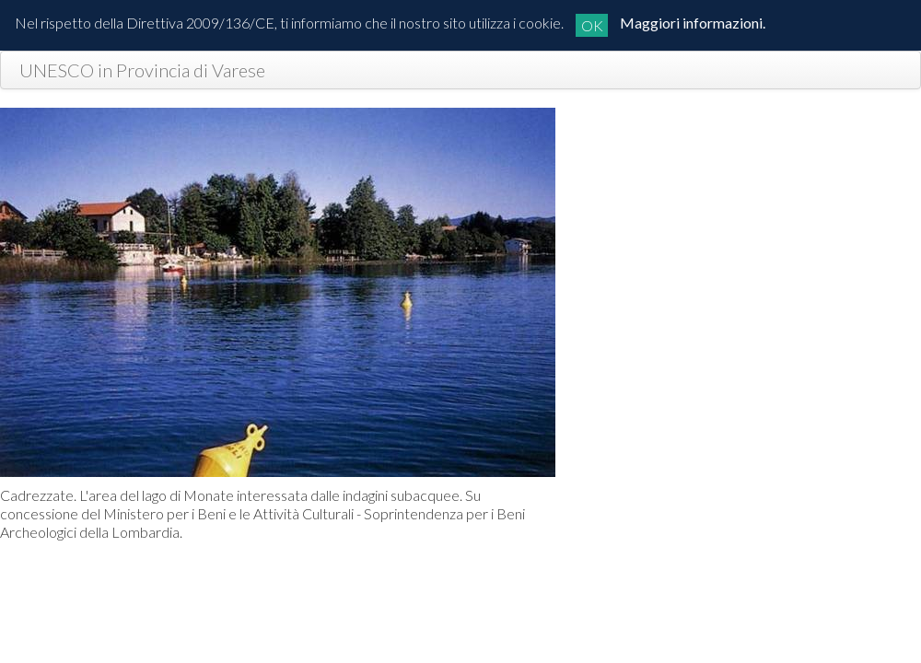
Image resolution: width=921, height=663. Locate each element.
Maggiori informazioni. (692, 22)
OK (592, 25)
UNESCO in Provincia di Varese (142, 70)
